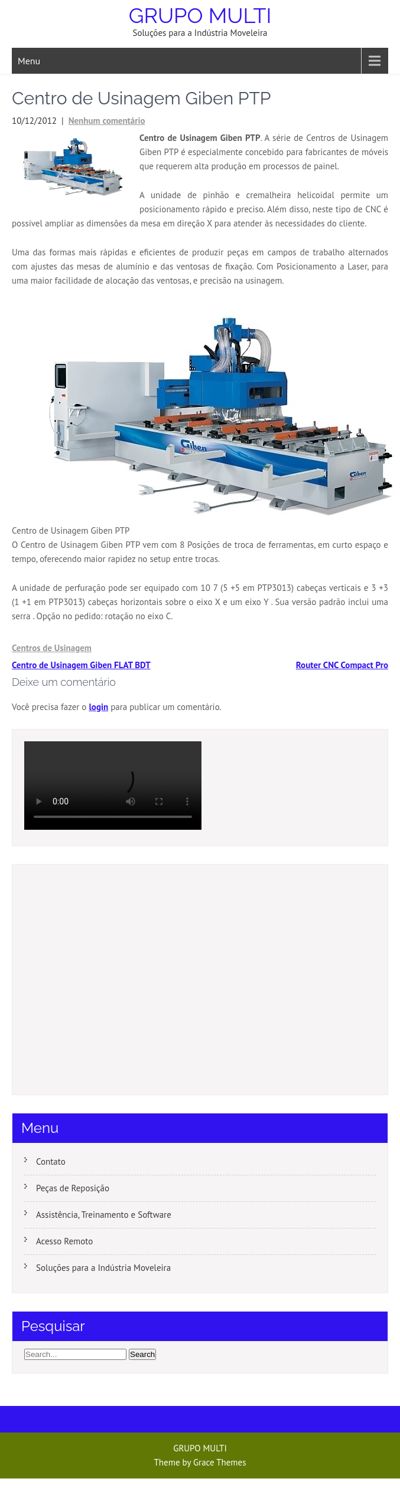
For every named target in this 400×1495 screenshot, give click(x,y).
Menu (29, 61)
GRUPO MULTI (200, 15)
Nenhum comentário (107, 120)
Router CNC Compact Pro (342, 665)
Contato (51, 1161)
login (98, 706)
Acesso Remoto (64, 1241)
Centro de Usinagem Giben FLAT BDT (81, 665)
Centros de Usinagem (52, 647)
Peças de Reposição (72, 1188)
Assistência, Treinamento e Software (103, 1214)
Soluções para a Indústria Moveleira (103, 1267)
